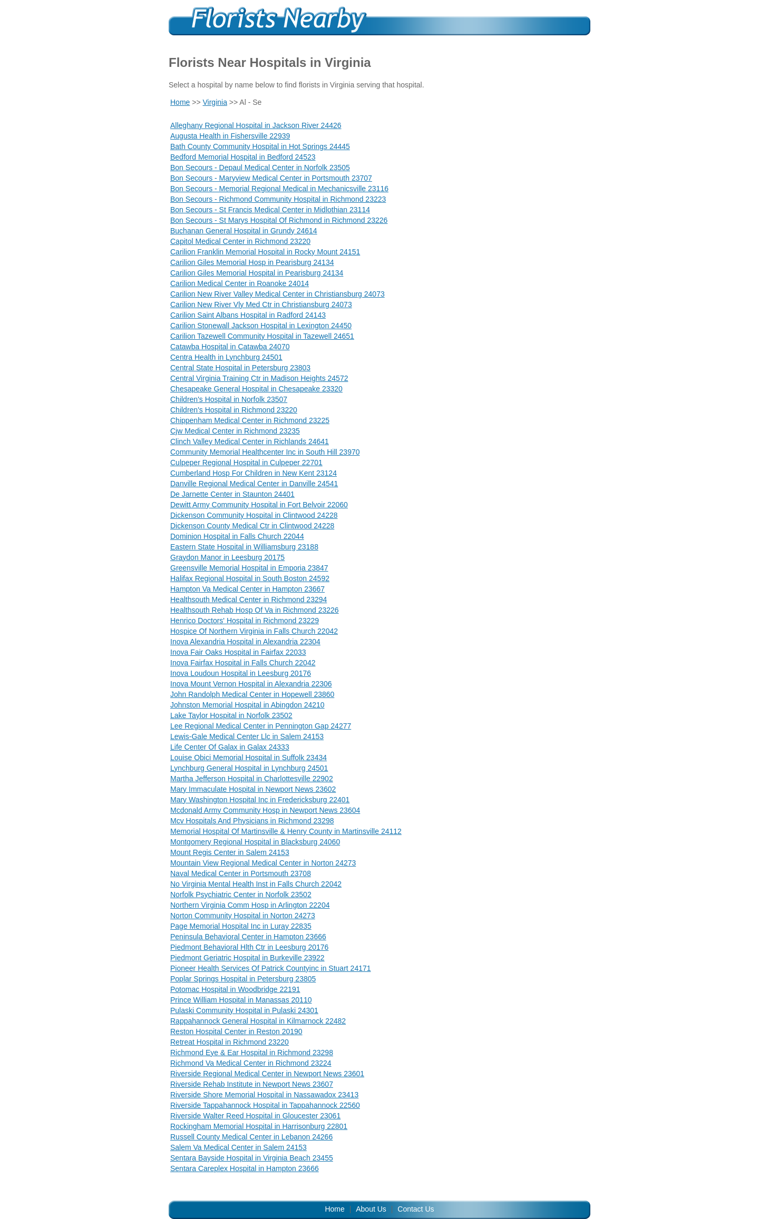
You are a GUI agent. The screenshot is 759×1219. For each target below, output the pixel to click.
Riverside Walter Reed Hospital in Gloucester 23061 (255, 1116)
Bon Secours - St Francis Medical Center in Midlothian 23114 (270, 209)
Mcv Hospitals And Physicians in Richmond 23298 (252, 821)
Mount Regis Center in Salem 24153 (229, 852)
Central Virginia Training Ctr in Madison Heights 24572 (259, 378)
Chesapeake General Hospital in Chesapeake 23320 (256, 389)
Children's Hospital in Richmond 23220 (233, 410)
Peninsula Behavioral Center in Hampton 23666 (248, 936)
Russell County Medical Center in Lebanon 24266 (251, 1137)
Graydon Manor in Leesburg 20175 (227, 557)
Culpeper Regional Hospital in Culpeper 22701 (246, 462)
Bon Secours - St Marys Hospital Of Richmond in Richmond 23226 (278, 220)
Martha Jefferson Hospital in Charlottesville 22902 (251, 778)
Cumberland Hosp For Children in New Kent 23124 (253, 473)
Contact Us (415, 1209)
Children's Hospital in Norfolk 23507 (228, 399)
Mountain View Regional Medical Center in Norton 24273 (263, 863)
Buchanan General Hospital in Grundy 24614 (243, 231)
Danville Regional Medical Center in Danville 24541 (254, 483)
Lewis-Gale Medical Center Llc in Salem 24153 (247, 736)
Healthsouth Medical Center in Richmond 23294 (248, 599)
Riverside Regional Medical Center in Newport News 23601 (267, 1073)
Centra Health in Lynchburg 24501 (226, 357)
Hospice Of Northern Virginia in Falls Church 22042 (254, 631)
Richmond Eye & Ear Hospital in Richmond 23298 (251, 1052)
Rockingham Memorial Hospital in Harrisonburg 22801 (258, 1126)
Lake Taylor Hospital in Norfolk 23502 (231, 715)
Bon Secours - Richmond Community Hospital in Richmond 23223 (278, 199)
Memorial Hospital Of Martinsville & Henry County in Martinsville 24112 (286, 831)
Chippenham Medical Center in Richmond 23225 (249, 420)
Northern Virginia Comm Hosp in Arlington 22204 (249, 905)
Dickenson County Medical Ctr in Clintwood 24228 (252, 526)
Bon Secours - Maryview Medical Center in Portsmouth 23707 (271, 178)
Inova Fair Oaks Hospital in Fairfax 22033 (238, 652)
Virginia (215, 102)
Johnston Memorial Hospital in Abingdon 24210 (247, 705)
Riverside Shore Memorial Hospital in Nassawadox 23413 (264, 1094)
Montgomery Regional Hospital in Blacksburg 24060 (255, 842)
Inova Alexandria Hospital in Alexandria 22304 (245, 641)
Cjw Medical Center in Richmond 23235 (235, 431)
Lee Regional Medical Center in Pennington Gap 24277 (260, 726)
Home (180, 102)
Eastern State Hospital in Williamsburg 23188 (244, 547)
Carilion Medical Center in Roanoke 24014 (239, 283)
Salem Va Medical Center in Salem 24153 (238, 1147)
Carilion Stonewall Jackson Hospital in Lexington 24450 (261, 325)
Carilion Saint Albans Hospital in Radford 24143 (248, 315)
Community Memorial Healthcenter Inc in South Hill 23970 (265, 452)
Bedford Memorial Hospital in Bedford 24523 (243, 157)
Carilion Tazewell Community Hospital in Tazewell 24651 (262, 336)
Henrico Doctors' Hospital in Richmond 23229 (244, 620)
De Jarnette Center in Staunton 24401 (232, 494)
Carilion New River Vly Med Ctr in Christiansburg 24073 (261, 304)
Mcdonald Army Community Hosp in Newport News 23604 (265, 810)
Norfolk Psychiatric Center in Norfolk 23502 (241, 894)
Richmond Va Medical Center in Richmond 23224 (251, 1063)
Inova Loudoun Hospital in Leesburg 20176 (240, 673)
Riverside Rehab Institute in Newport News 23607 (251, 1084)
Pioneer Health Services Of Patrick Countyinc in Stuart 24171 (270, 968)
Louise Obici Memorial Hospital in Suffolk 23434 (248, 757)
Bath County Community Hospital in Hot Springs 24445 (260, 146)
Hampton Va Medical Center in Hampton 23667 (247, 589)
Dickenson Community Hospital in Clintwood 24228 (254, 515)
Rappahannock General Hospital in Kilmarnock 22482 (258, 1021)
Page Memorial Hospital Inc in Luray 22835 (241, 926)
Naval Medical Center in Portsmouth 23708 (240, 873)
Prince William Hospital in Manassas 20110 (241, 1000)
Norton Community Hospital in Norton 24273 (242, 915)
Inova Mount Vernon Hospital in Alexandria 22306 (251, 684)
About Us (371, 1209)
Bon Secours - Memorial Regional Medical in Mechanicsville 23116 (279, 188)
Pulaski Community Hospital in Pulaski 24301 (244, 1010)
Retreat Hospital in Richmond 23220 (229, 1042)
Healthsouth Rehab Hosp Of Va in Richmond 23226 (254, 610)
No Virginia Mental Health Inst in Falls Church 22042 (256, 884)
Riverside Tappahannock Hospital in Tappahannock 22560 (265, 1105)
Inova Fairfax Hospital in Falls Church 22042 (242, 662)
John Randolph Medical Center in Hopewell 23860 (252, 694)
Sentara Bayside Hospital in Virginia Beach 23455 (251, 1158)
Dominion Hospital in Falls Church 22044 (237, 536)
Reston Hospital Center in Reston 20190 (236, 1031)
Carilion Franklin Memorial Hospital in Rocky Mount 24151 (265, 252)
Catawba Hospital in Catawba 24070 (229, 346)
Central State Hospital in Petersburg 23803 (240, 367)
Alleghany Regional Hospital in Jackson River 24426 (256, 125)
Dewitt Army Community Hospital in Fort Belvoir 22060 (259, 504)
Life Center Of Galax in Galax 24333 (229, 747)
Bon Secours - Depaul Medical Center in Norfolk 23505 (260, 167)
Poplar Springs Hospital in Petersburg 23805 (243, 979)
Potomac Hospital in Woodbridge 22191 (235, 989)
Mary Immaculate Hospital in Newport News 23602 (253, 789)
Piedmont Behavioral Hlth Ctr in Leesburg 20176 (249, 947)
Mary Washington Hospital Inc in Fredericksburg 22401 (259, 799)
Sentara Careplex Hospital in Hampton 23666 (244, 1168)
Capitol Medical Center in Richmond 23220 (240, 241)
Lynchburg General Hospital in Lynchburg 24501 (249, 768)
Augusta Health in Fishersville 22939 (230, 136)
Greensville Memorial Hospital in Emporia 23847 (249, 568)
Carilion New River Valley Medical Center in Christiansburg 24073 (277, 294)
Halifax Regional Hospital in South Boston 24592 (249, 578)
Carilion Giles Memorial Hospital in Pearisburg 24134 (256, 273)
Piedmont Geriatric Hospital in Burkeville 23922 (247, 957)
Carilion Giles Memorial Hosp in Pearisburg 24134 (252, 262)
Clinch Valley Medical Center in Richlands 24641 (249, 441)
